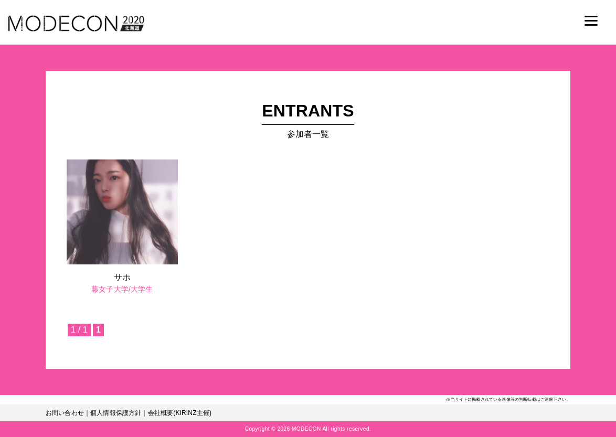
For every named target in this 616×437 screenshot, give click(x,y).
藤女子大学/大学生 (122, 289)
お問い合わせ (65, 413)
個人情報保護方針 (115, 413)
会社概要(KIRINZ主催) (180, 413)
